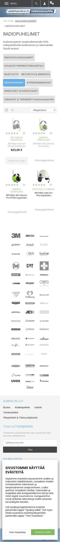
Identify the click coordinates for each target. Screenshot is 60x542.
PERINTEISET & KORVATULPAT (21, 90)
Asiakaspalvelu (22, 407)
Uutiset (38, 407)
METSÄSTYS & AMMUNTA (35, 74)
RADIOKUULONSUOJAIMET (18, 57)
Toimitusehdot (10, 412)
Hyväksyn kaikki (43, 532)
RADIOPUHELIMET (14, 82)
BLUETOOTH (11, 74)
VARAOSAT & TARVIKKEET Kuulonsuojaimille (29, 99)
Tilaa (30, 449)
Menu (11, 3)
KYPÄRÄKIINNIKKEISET (39, 82)
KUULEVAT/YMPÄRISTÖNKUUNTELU (24, 65)
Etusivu (6, 407)
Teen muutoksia (17, 532)
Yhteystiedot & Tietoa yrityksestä (20, 417)
